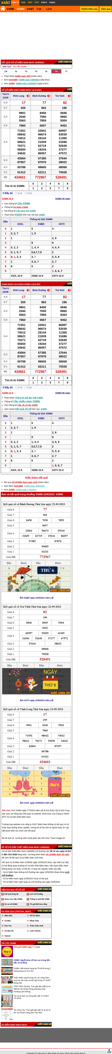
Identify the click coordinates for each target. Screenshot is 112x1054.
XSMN (20, 9)
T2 (16, 67)
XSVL (21, 220)
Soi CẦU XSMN (19, 63)
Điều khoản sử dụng (56, 1049)
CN (6, 67)
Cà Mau (8, 917)
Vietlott (7, 932)
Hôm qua (106, 9)
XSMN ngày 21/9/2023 (26, 79)
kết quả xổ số (23, 405)
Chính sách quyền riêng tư (75, 1049)
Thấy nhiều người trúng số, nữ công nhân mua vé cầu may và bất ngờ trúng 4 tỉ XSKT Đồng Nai (32, 976)
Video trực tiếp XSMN (13, 895)
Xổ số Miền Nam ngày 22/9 (24, 478)
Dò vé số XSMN (11, 900)
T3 (26, 67)
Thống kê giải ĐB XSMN (40, 895)
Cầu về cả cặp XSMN (28, 401)
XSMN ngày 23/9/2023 (29, 76)
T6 (56, 67)
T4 (36, 67)
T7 (66, 67)
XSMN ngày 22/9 (22, 72)
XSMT (30, 9)
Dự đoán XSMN (20, 203)
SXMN (12, 79)
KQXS (18, 210)
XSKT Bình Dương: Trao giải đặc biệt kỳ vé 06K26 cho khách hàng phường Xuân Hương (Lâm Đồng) (32, 985)
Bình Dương (39, 92)
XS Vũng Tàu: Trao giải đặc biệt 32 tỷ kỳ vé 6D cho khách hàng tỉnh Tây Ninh (32, 1007)
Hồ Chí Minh (35, 912)
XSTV (62, 220)
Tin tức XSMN (8, 939)
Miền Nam (6, 63)
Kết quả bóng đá (11, 890)
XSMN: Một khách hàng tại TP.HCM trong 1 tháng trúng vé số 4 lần (32, 965)
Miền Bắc (8, 912)
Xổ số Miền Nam (10, 86)
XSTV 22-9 (57, 272)
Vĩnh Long (18, 92)
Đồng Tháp (34, 917)
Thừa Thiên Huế (36, 922)
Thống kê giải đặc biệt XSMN (29, 394)
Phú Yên (8, 922)
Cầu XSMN (24, 199)
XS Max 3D (9, 927)
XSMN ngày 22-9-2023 (30, 86)
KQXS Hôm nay (90, 9)
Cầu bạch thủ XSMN (26, 207)
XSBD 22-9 (37, 272)
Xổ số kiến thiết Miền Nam (19, 843)
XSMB (10, 9)
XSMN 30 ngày (62, 194)
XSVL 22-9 (16, 272)
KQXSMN (13, 76)
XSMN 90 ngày (62, 389)
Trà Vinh (59, 92)
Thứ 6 (5, 90)
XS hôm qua (7, 907)
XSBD (41, 220)
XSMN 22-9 (7, 194)
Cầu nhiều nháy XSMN (26, 397)
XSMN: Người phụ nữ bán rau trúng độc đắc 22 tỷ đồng (32, 957)
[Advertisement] (55, 34)
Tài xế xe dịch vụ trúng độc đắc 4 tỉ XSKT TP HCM (31, 993)
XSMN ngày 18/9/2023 (34, 482)
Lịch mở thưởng (36, 890)
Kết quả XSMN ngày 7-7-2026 (27, 943)
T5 (46, 67)
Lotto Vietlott (35, 927)
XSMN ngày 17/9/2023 (26, 486)
